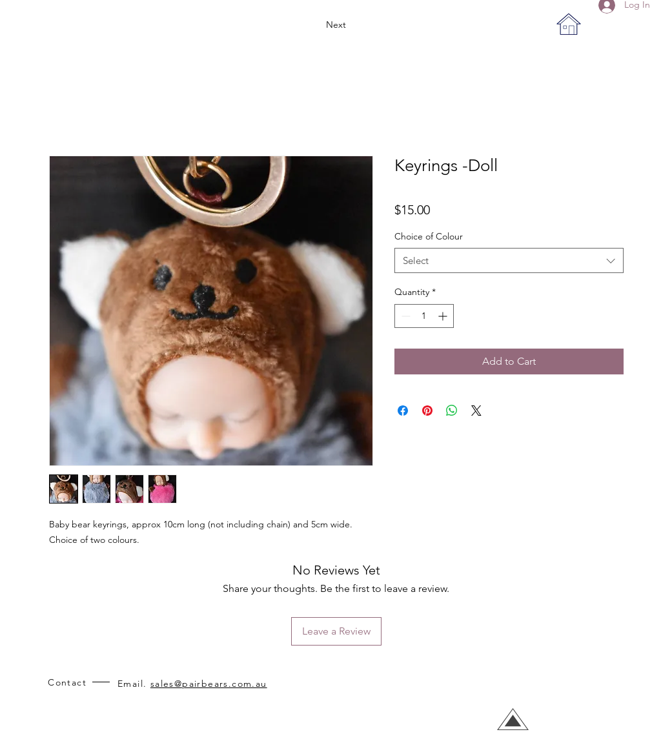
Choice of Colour (428, 236)
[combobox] (509, 260)
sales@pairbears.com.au (208, 683)
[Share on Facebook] (403, 410)
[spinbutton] (424, 316)
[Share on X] (476, 410)
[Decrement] (404, 316)
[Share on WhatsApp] (452, 410)
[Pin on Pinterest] (427, 410)
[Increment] (444, 316)
